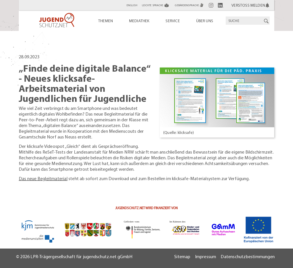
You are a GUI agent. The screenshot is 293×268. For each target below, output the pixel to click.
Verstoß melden (248, 5)
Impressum (205, 256)
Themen (105, 20)
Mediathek (139, 20)
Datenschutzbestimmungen (248, 256)
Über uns (204, 20)
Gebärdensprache (189, 5)
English (132, 5)
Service (172, 20)
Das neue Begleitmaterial (43, 178)
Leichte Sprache (156, 5)
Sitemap (182, 256)
